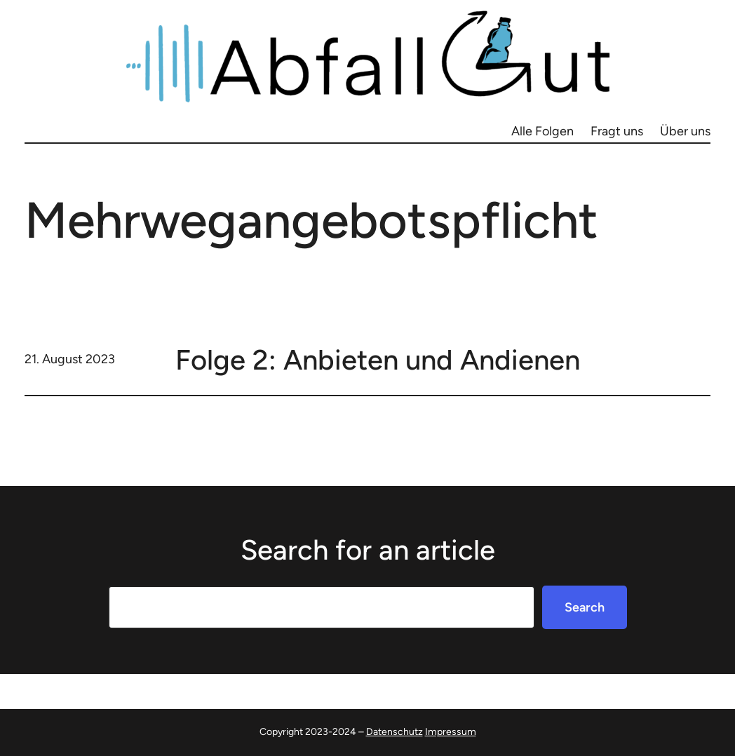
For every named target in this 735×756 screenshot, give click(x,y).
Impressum (450, 732)
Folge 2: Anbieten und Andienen (377, 360)
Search (585, 607)
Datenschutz (394, 732)
